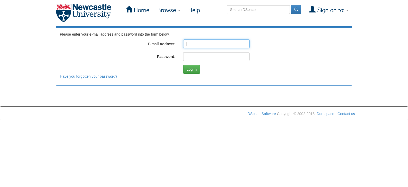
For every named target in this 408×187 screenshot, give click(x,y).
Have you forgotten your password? (88, 76)
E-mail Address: (161, 44)
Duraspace (325, 114)
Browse (168, 10)
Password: (166, 57)
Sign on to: (332, 10)
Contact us (346, 114)
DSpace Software (261, 114)
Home (140, 10)
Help (194, 10)
